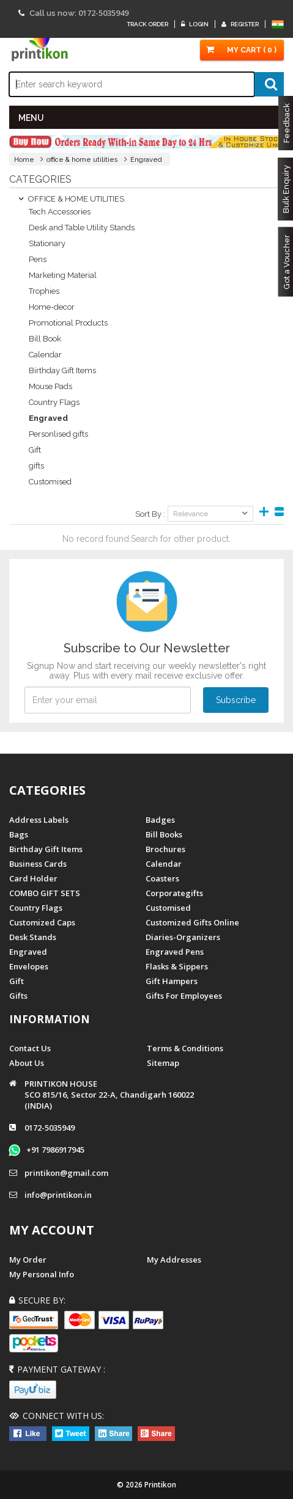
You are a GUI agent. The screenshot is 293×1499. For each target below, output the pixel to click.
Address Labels (39, 819)
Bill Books (164, 834)
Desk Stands (32, 937)
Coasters (162, 878)
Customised (50, 481)
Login (195, 24)
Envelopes (28, 966)
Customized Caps (42, 922)
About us (26, 1062)
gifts (36, 465)
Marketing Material (63, 275)
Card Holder (33, 878)
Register (240, 24)
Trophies (44, 291)
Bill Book (45, 338)
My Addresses (174, 1259)
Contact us (30, 1048)
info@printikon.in (58, 1194)
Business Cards (38, 863)
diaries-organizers (183, 937)
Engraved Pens (175, 951)
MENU (31, 118)
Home (24, 160)
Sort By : (150, 514)
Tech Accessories (60, 211)
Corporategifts (174, 893)
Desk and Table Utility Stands (82, 227)
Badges (160, 819)
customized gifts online (192, 922)
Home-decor (52, 307)
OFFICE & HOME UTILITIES (71, 198)
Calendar (45, 354)
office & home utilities (82, 160)
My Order (27, 1259)
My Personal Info (41, 1274)
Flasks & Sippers (177, 966)
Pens (37, 259)
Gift (35, 449)
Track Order (147, 24)
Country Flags (54, 402)
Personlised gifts (58, 434)
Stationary (47, 243)
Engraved (146, 160)
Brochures (165, 849)
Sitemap (163, 1062)
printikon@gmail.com (66, 1172)
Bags (18, 834)
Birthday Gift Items (62, 370)
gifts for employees (184, 995)
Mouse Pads (50, 386)
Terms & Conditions (185, 1048)
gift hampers (172, 981)
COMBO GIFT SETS (44, 893)
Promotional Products (68, 322)
